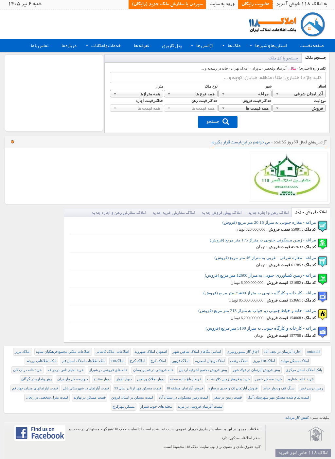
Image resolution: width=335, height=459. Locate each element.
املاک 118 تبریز (264, 361)
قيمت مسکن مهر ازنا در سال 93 (138, 388)
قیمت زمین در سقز (228, 397)
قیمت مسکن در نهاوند (90, 397)
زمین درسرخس (311, 388)
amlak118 (314, 351)
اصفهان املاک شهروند (150, 351)
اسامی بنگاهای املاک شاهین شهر (196, 351)
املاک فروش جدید (310, 212)
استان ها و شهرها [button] (267, 46)
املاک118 (118, 361)
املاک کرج (158, 361)
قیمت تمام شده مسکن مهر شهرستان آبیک (278, 397)
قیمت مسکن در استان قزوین (132, 397)
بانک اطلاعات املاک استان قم (84, 361)
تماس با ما (39, 45)
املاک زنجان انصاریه (209, 361)
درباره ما (69, 45)
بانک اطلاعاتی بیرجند (41, 361)
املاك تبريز (23, 351)
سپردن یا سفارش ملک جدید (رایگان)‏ (167, 5)
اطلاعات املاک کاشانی (112, 351)
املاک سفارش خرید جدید (173, 213)
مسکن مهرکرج (124, 406)
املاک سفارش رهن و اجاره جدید (118, 213)
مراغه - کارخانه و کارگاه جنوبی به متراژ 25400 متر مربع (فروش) (259, 292)
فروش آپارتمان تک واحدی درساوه (232, 388)
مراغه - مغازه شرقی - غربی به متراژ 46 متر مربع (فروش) (265, 257)
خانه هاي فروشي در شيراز (108, 370)
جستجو (217, 121)
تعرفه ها (141, 45)
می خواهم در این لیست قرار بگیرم (241, 141)
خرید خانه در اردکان (27, 370)
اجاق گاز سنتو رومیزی (243, 351)
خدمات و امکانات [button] (102, 46)
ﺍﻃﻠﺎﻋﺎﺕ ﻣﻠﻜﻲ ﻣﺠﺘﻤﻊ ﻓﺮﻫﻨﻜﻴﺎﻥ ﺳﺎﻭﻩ (63, 351)
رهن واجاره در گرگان (36, 379)
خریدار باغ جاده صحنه (186, 379)
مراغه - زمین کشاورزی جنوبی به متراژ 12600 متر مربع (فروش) (260, 275)
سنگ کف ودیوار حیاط (278, 388)
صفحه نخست (312, 45)
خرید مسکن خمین (268, 379)
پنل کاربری (172, 45)
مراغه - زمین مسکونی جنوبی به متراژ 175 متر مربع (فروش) (263, 240)
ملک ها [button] (230, 46)
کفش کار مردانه (297, 417)
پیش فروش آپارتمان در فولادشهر (256, 370)
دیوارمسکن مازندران (72, 379)
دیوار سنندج (102, 379)
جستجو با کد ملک (283, 59)
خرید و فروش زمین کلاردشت (228, 379)
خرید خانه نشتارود (300, 379)
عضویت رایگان (255, 5)
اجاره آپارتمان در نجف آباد (282, 351)
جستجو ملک (315, 58)
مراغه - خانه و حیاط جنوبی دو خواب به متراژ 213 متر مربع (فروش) (257, 310)
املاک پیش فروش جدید (221, 213)
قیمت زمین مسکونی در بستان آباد (183, 397)
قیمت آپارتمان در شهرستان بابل (86, 388)
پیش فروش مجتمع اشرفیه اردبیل (203, 370)
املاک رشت (239, 361)
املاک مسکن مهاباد (295, 361)
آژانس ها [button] (201, 46)
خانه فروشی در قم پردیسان (153, 370)
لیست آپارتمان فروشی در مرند (200, 406)
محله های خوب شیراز (156, 406)
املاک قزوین (180, 361)
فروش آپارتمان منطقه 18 (185, 388)
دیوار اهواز (124, 379)
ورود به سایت (222, 5)
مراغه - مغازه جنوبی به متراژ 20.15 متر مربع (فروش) (269, 222)
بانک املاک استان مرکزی (304, 370)
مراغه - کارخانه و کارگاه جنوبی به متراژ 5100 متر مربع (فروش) (260, 328)
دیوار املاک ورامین (150, 379)
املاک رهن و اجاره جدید (268, 213)
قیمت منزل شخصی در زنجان (47, 397)
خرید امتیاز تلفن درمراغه (65, 370)
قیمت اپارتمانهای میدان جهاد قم (35, 388)
